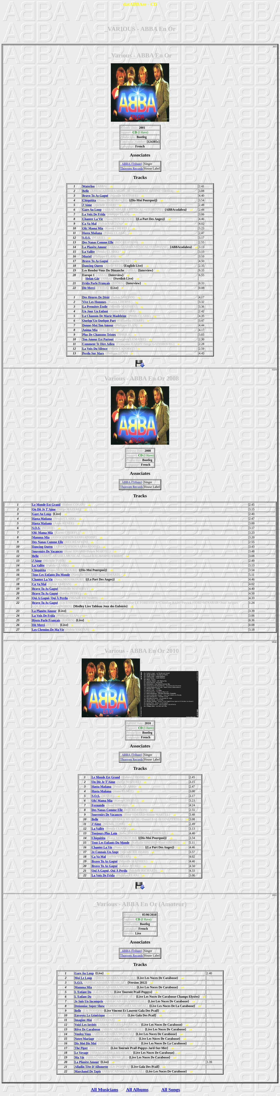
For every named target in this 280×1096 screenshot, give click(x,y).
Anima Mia (90, 330)
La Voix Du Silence (95, 348)
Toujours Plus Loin (104, 833)
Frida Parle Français (96, 283)
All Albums (137, 1089)
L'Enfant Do (83, 992)
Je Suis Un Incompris (89, 1001)
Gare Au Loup (92, 209)
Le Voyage (81, 1052)
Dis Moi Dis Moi (85, 1043)
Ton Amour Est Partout (98, 339)
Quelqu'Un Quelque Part (99, 320)
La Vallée (88, 251)
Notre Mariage (84, 1038)
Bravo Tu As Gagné (95, 195)
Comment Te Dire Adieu (98, 344)
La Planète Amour (94, 247)
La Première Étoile (95, 306)
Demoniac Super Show (90, 1006)
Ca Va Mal (89, 223)
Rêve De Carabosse (87, 1029)
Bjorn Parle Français (46, 620)
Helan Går (93, 278)
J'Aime (87, 205)
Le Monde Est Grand (46, 504)
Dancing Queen (92, 265)
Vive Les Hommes (94, 302)
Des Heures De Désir (96, 297)
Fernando (98, 805)
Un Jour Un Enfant (95, 311)
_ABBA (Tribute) (131, 164)
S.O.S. (86, 237)
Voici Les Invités (85, 1024)
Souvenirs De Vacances (47, 551)
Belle (85, 191)
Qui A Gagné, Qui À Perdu (50, 598)
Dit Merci (88, 288)
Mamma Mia (40, 537)
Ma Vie (79, 1057)
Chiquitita (89, 200)
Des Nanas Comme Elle (98, 242)
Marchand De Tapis (88, 1071)
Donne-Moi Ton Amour (97, 325)
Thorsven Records (131, 168)
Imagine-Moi (83, 1020)
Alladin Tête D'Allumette (91, 1066)
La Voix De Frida (93, 214)
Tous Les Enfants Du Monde (51, 574)
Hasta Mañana (92, 233)
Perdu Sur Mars (93, 353)
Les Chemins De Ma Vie (48, 629)
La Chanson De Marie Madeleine (104, 316)
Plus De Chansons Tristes (99, 334)
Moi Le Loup (83, 978)
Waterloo (88, 186)
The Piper (81, 1048)
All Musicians (104, 1089)
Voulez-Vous (83, 1034)
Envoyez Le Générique (90, 1015)
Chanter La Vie (92, 219)
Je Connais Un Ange (105, 852)
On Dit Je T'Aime (44, 509)
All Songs (170, 1089)
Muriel (87, 256)
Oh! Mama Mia (92, 228)
